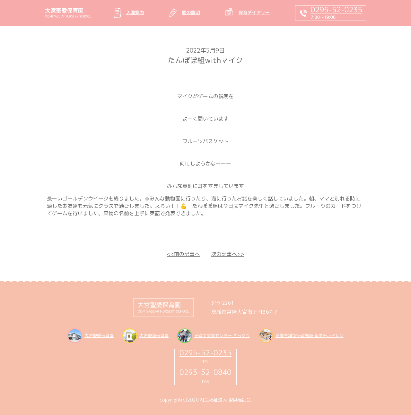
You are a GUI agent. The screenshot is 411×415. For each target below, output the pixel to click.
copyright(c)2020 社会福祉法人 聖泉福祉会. (206, 400)
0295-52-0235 (205, 353)
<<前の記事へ (183, 254)
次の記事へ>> (227, 254)
